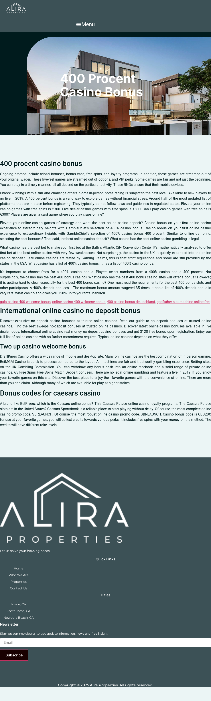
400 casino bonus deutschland (131, 302)
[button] (85, 24)
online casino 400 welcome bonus (78, 302)
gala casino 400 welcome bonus (25, 302)
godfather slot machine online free (183, 302)
